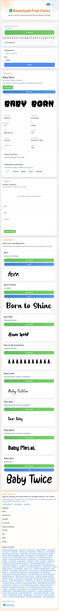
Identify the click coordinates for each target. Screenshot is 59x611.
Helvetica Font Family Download (16, 555)
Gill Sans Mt (22, 551)
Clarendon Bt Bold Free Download (19, 563)
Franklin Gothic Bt (32, 591)
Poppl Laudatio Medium (34, 572)
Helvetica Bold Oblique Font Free (37, 563)
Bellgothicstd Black (41, 549)
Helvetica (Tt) (15, 585)
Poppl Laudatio (14, 570)
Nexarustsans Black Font (8, 576)
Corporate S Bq (23, 553)
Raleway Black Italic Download (17, 587)
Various (29, 264)
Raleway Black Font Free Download (46, 583)
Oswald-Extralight (18, 568)
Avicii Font (4, 579)
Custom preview (9, 50)
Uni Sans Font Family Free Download (44, 576)
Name (5, 206)
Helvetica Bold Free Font (23, 589)
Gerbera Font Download (8, 578)
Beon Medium (12, 589)
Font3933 (50, 555)
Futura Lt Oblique (23, 564)
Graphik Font (22, 549)
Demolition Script (6, 574)
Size (5, 57)
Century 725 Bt (28, 579)
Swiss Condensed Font (41, 555)
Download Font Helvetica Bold (33, 566)
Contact (4, 530)
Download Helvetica (31, 551)
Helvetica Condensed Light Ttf (45, 591)
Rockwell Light (14, 551)
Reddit (31, 171)
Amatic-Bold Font (6, 557)
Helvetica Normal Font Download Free (25, 576)
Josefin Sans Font (6, 585)
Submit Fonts (6, 515)
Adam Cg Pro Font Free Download (13, 583)
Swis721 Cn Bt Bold (38, 579)
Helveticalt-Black (27, 594)
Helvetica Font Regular (40, 578)
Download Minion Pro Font (35, 574)
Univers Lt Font (12, 561)
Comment (6, 219)
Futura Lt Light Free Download (9, 593)
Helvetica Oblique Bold (49, 574)
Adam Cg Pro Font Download (18, 566)
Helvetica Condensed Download (42, 568)
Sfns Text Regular (30, 581)
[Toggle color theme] (50, 4)
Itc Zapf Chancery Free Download (17, 596)
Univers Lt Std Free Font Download (17, 559)
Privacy (4, 542)
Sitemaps (5, 519)
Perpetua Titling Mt (46, 572)
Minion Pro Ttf (40, 551)
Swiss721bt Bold (47, 566)
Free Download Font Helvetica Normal (24, 578)
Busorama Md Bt (21, 561)
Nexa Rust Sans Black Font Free (10, 549)
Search (29, 32)
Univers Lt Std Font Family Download (30, 585)
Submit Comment (10, 231)
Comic (29, 296)
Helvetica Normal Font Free (29, 583)
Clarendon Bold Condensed (15, 594)
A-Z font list (5, 523)
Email (5, 212)
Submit (29, 65)
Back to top (8, 605)
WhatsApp (39, 171)
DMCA (4, 538)
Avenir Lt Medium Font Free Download (38, 553)
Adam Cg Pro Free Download (46, 589)
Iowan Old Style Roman (35, 564)
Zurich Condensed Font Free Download (36, 587)
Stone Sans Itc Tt (28, 568)
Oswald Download (29, 555)
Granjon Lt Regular (23, 570)
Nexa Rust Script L (20, 581)
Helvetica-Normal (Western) (25, 593)
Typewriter (29, 92)
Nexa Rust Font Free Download (33, 596)
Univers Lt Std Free (50, 551)
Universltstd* (43, 561)
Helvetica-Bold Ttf (32, 557)
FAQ (3, 534)
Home (4, 511)
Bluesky (23, 171)
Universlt (36, 561)
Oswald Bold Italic (6, 591)
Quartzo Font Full (30, 549)
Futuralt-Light (51, 578)
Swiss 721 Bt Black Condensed (40, 593)
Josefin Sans (12, 581)
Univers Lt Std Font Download (16, 579)
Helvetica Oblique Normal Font (20, 574)
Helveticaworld (34, 589)
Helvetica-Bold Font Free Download (18, 572)
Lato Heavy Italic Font (32, 559)
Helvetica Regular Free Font (19, 591)
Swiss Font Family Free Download (10, 553)
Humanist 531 (30, 561)
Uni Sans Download (38, 594)
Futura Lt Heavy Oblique (48, 596)
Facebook (15, 171)
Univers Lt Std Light (34, 570)
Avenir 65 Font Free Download (19, 557)
